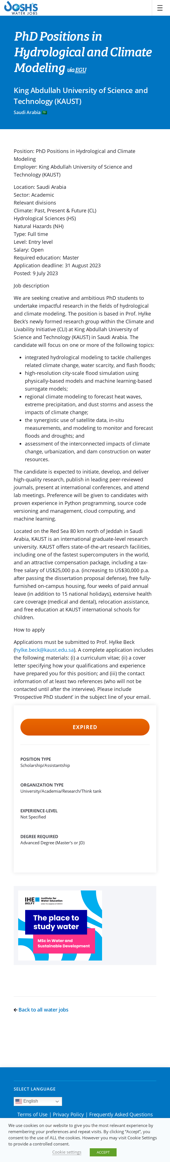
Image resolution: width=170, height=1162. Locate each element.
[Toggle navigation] (160, 7)
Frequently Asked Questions (121, 1114)
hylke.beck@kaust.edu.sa (44, 649)
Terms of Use (32, 1114)
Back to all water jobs (41, 1009)
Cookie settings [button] (66, 1152)
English (26, 1101)
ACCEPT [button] (103, 1152)
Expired (85, 727)
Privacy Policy (68, 1114)
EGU (80, 70)
